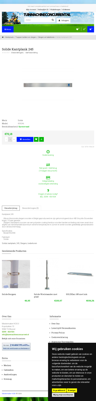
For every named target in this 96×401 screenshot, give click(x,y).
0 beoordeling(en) (17, 52)
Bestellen (25, 139)
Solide (4, 243)
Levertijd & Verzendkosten (63, 328)
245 (18, 243)
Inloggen (64, 20)
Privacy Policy (58, 332)
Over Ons (55, 323)
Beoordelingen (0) (30, 208)
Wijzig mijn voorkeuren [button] (63, 395)
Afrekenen (66, 9)
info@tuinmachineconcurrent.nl (15, 335)
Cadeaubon (9, 370)
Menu (8, 29)
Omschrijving (10, 208)
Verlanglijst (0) (43, 9)
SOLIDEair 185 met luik (76, 294)
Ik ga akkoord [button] (59, 390)
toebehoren (32, 243)
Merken (7, 365)
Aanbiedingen (10, 374)
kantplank (12, 243)
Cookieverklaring (59, 337)
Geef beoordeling (31, 52)
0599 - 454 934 (8, 332)
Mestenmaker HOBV (9, 394)
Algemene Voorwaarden (62, 342)
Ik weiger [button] (72, 390)
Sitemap (8, 379)
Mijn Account (31, 9)
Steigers (23, 243)
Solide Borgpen (9, 294)
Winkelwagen (55, 9)
